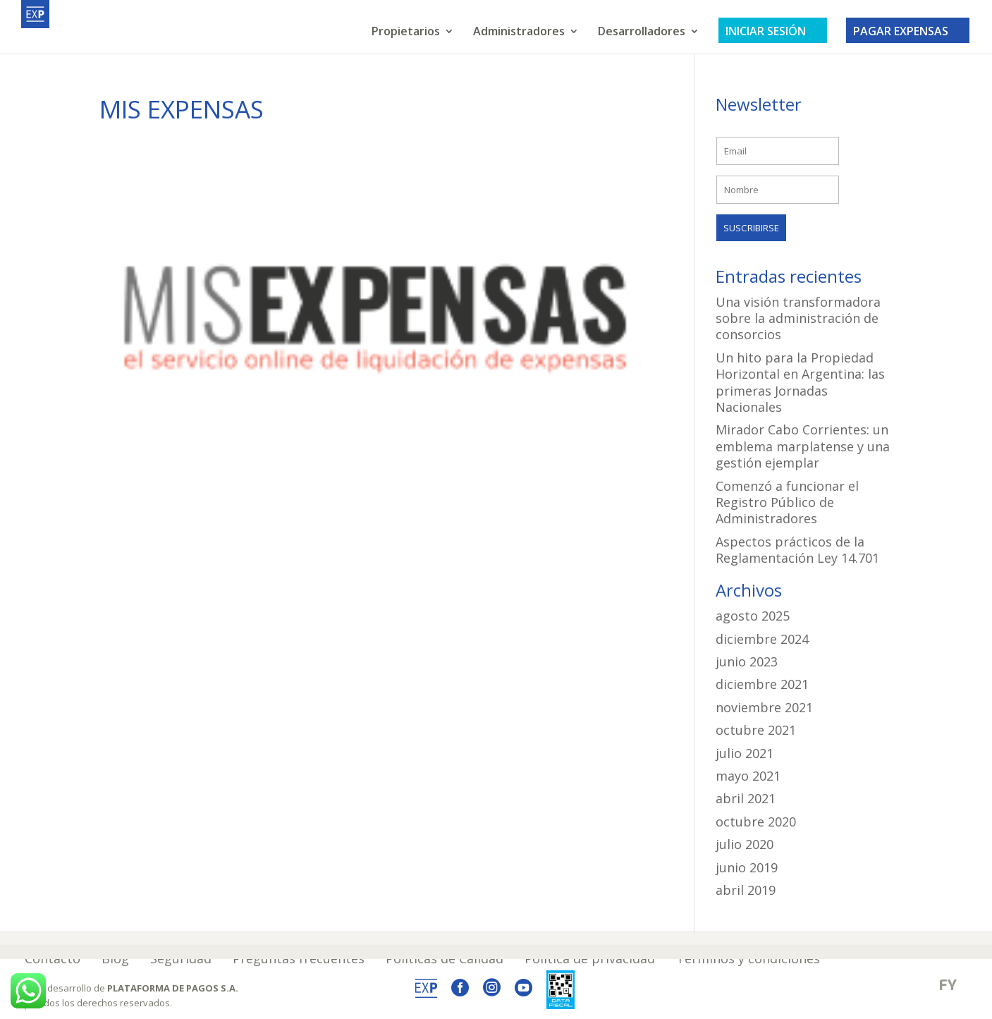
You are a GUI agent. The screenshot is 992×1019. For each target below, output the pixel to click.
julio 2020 (744, 844)
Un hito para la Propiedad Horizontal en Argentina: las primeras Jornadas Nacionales (800, 382)
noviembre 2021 (764, 707)
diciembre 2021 (762, 684)
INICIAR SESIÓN (772, 31)
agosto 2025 (753, 615)
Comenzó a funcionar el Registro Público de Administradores (787, 502)
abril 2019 (746, 889)
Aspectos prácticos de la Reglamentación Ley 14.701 (797, 549)
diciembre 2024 (762, 638)
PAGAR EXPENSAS (907, 31)
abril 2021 (746, 798)
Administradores (519, 32)
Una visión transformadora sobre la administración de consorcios (798, 318)
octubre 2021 (756, 729)
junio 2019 (747, 867)
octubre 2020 (756, 821)
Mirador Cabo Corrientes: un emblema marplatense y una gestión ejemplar (803, 446)
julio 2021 (744, 753)
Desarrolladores (641, 32)
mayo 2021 (748, 775)
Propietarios (406, 32)
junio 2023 (747, 661)
